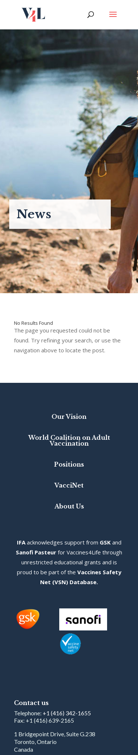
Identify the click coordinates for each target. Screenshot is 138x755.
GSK (105, 542)
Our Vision (69, 416)
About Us (69, 506)
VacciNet (69, 485)
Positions (69, 464)
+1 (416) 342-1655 (67, 712)
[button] (113, 19)
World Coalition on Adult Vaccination (69, 440)
